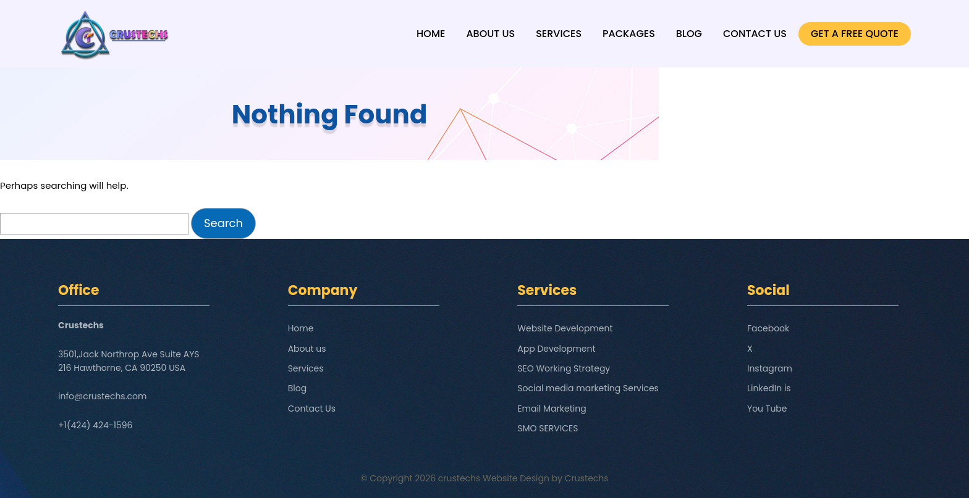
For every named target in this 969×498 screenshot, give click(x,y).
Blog (689, 34)
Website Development (564, 328)
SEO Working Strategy (563, 368)
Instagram (769, 368)
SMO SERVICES (547, 428)
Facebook (768, 328)
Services (559, 34)
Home (431, 34)
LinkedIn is (769, 388)
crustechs (459, 478)
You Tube (767, 408)
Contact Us (755, 34)
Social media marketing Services (588, 388)
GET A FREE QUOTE (855, 34)
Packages (629, 34)
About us (490, 34)
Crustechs (587, 478)
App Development (556, 348)
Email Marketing (551, 408)
